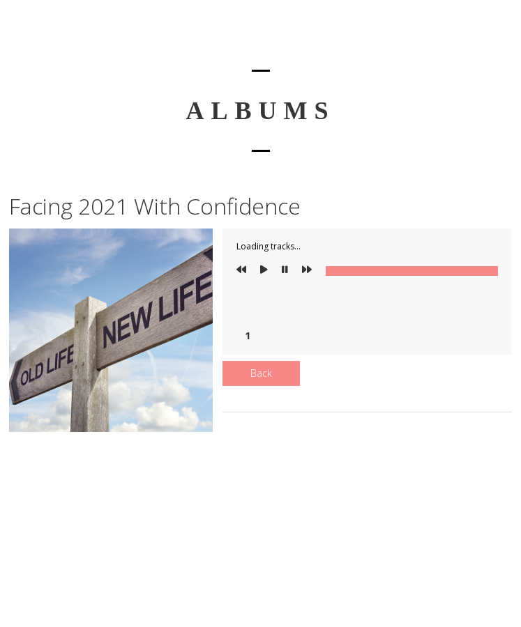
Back (261, 373)
